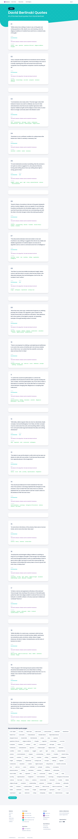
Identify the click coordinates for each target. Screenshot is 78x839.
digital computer (20, 332)
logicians (28, 331)
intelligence (13, 258)
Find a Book (45, 825)
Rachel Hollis (24, 738)
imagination (38, 471)
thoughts (13, 46)
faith (12, 122)
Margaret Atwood (13, 738)
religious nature (36, 123)
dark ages (24, 122)
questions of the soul (29, 45)
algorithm (13, 80)
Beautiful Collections (26, 830)
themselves (26, 400)
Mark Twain (29, 731)
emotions (13, 654)
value (16, 45)
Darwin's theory (37, 224)
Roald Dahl (57, 731)
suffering (14, 364)
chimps (18, 720)
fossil (35, 688)
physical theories (34, 182)
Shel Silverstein (33, 738)
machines (25, 257)
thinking (21, 400)
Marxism (25, 224)
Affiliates (11, 821)
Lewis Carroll (38, 731)
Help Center (11, 818)
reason (28, 122)
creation (14, 332)
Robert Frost (12, 734)
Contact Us (11, 819)
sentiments (39, 653)
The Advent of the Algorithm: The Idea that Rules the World (24, 76)
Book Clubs (13, 1)
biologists (29, 578)
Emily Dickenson (31, 734)
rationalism (13, 576)
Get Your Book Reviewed (64, 813)
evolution (18, 225)
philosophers (14, 401)
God (20, 174)
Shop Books (21, 1)
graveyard (30, 688)
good (21, 182)
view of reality (21, 401)
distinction (13, 720)
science (12, 45)
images (17, 654)
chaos (30, 653)
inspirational (24, 289)
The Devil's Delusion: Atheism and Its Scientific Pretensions (24, 41)
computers (31, 80)
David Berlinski (14, 37)
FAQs (10, 816)
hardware (37, 80)
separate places (31, 471)
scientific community (15, 363)
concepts (18, 331)
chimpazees (23, 720)
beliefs (34, 653)
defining (23, 331)
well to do (26, 363)
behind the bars (34, 720)
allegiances (38, 400)
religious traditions (39, 45)
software (13, 81)
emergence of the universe (32, 505)
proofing (24, 471)
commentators (17, 122)
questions (21, 45)
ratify (20, 471)
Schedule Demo (46, 817)
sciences (41, 505)
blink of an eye (14, 653)
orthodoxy (13, 611)
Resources (45, 819)
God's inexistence (15, 505)
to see (16, 471)
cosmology (22, 505)
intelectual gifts (28, 123)
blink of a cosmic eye (23, 653)
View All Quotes (12, 797)
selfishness (36, 363)
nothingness (17, 289)
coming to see (31, 289)
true (22, 363)
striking (30, 257)
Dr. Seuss (20, 731)
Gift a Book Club (25, 821)
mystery (12, 225)
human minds (28, 541)
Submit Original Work (63, 814)
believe (26, 576)
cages (41, 720)
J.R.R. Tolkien (12, 731)
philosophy (24, 611)
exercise (21, 612)
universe (41, 182)
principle (42, 363)
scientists (32, 400)
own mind (26, 80)
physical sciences (15, 400)
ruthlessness (34, 122)
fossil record (21, 689)
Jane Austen (21, 734)
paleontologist (19, 688)
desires (12, 471)
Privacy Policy (30, 837)
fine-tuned (18, 506)
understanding (14, 578)
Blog (10, 814)
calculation (40, 331)
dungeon (13, 224)
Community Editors (47, 829)
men (21, 257)
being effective (28, 332)
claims (29, 611)
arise (21, 442)
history (17, 541)
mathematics (34, 331)
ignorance (21, 123)
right (24, 182)
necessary (28, 151)
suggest (12, 182)
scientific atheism (15, 612)
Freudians (31, 224)
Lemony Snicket (47, 731)
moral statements (16, 183)
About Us (11, 813)
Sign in (71, 1)
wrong (28, 182)
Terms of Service (21, 837)
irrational (34, 611)
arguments (16, 442)
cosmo (31, 363)
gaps (27, 689)
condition (18, 151)
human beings (19, 80)
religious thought (33, 576)
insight (12, 289)
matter (17, 257)
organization (36, 257)
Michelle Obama (42, 734)
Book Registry (28, 1)
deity (12, 442)
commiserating (19, 224)
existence (22, 541)
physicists (24, 578)
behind (28, 720)
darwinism (13, 151)
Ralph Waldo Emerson (54, 734)
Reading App (45, 827)
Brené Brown (65, 731)
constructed (26, 442)
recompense (20, 364)
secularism (40, 576)
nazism (23, 151)
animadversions (14, 123)
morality (19, 576)
